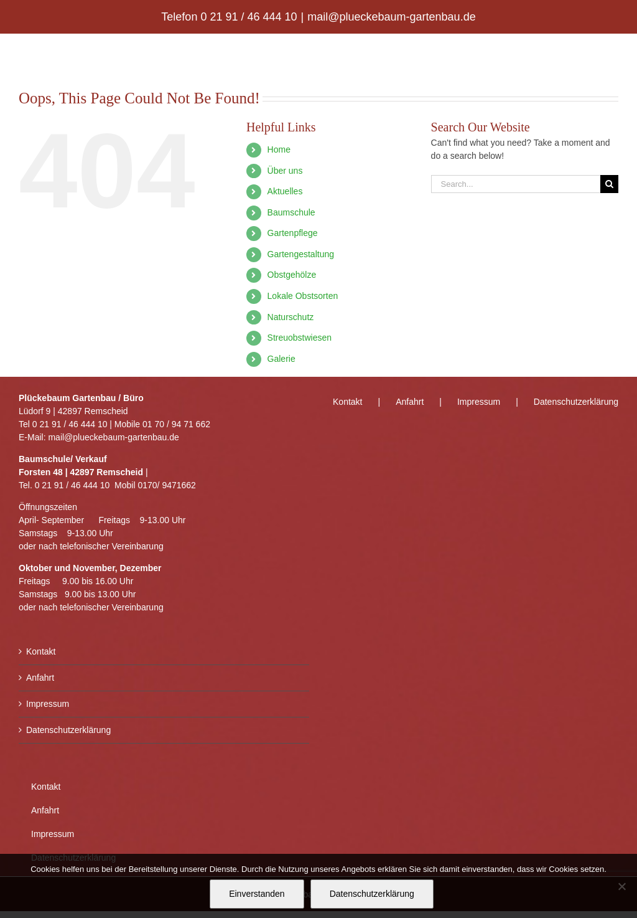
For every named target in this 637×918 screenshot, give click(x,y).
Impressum (47, 704)
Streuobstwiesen (299, 338)
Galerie (281, 359)
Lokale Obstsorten (302, 296)
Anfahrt (40, 678)
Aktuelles (285, 191)
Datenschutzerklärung (68, 730)
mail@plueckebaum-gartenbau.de (391, 17)
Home (279, 149)
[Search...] (515, 184)
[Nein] (621, 886)
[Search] (609, 184)
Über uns (285, 171)
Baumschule (291, 212)
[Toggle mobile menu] (611, 53)
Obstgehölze (292, 275)
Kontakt (40, 651)
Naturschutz (290, 317)
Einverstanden (257, 894)
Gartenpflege (292, 233)
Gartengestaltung (300, 254)
